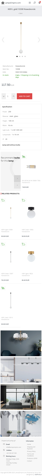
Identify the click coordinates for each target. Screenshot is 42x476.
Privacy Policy (31, 451)
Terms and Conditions (30, 455)
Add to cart (24, 96)
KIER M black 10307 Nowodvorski (7, 274)
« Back (20, 13)
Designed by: (34, 474)
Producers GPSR (32, 458)
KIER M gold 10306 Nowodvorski (7, 231)
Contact (29, 461)
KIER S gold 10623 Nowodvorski (27, 274)
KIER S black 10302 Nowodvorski (27, 231)
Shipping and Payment (31, 448)
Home (29, 444)
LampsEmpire (11, 3)
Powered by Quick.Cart (34, 473)
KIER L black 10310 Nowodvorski (7, 318)
